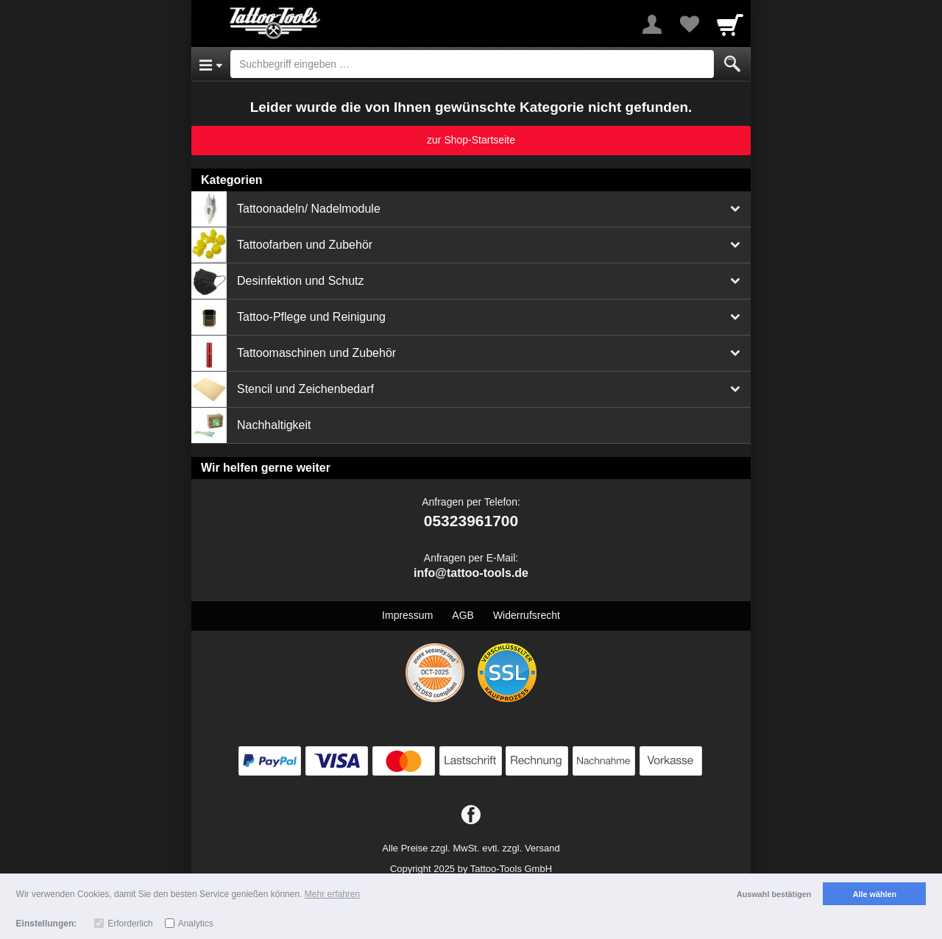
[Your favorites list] (689, 24)
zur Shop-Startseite (471, 140)
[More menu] (652, 24)
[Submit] (732, 64)
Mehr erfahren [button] (332, 894)
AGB (463, 615)
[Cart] (730, 24)
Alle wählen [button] (874, 894)
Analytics (195, 923)
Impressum (407, 615)
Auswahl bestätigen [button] (774, 894)
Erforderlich (129, 923)
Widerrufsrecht (526, 615)
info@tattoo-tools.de (471, 573)
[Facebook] (471, 815)
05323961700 (471, 520)
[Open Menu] (211, 64)
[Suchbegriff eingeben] (472, 64)
